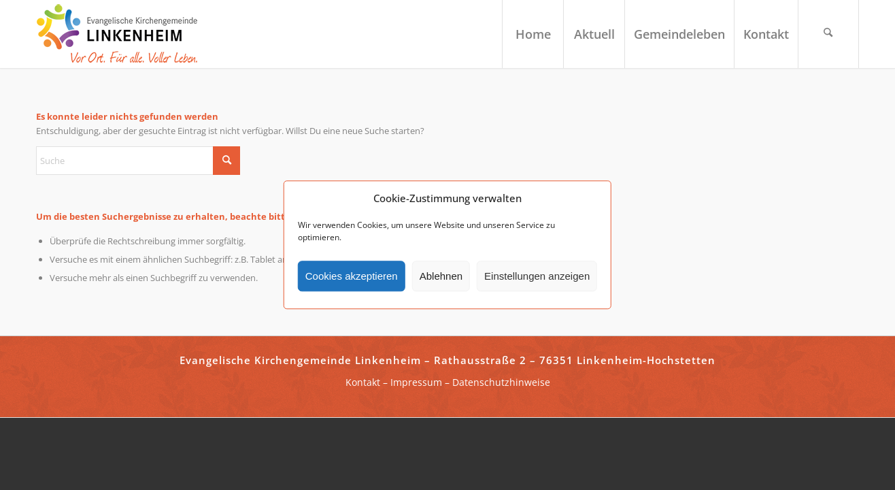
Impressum (416, 382)
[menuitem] (532, 34)
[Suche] (828, 34)
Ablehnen (441, 276)
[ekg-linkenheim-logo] (121, 34)
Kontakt (362, 382)
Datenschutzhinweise (501, 382)
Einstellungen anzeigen (537, 276)
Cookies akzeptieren (351, 276)
